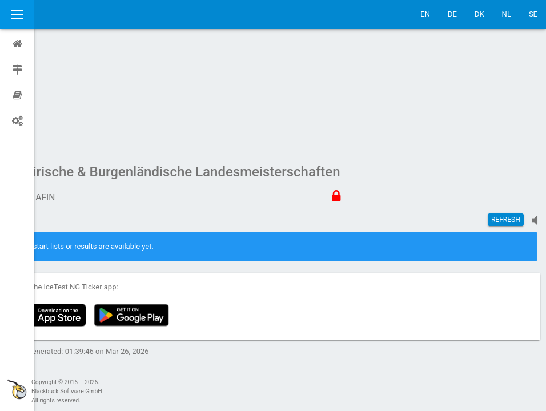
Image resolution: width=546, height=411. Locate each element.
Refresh (505, 111)
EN (425, 14)
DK (479, 14)
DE (452, 14)
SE (533, 14)
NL (506, 14)
